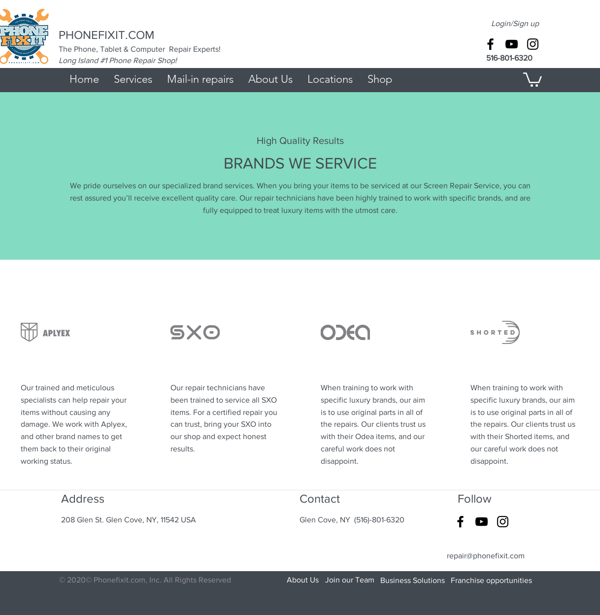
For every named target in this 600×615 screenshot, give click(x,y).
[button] (532, 79)
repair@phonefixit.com (486, 555)
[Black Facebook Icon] (490, 44)
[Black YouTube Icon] (511, 44)
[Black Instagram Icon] (532, 44)
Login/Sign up (515, 23)
